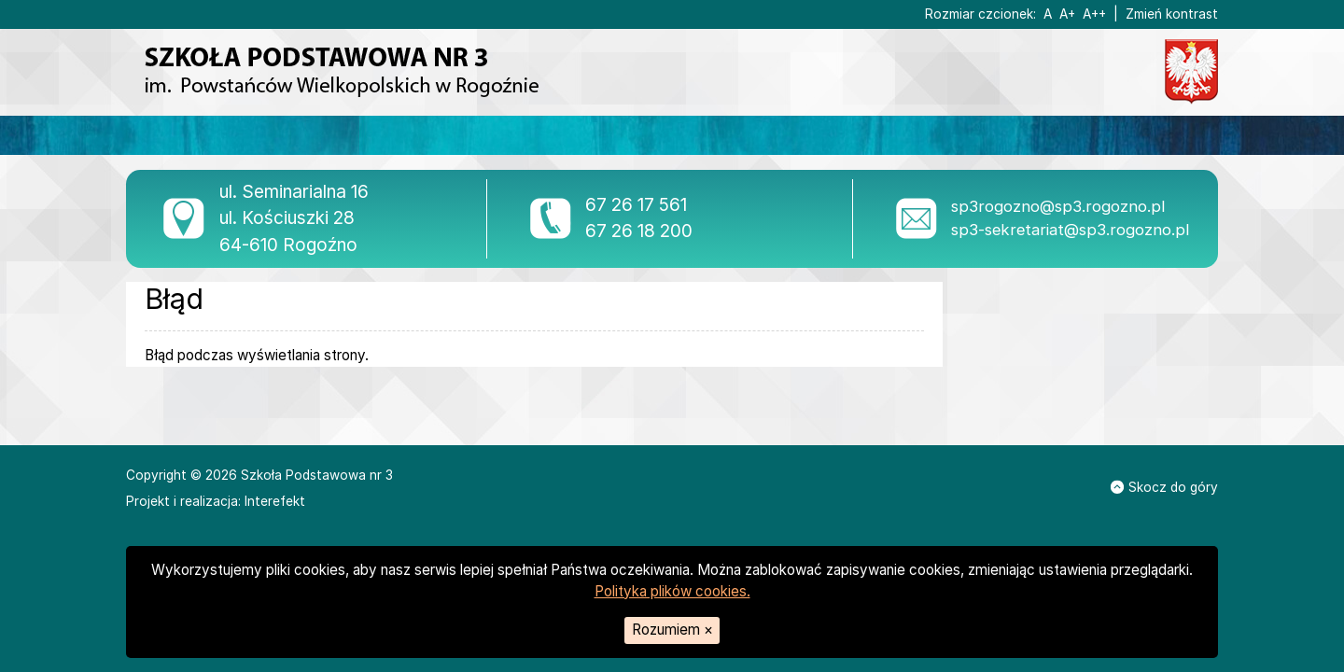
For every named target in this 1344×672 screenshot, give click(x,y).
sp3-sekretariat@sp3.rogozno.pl (1070, 229)
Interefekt (275, 501)
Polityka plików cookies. (672, 591)
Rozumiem (672, 629)
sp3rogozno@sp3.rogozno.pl (1058, 206)
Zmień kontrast (1172, 14)
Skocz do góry (1164, 487)
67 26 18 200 (639, 231)
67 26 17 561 (636, 205)
